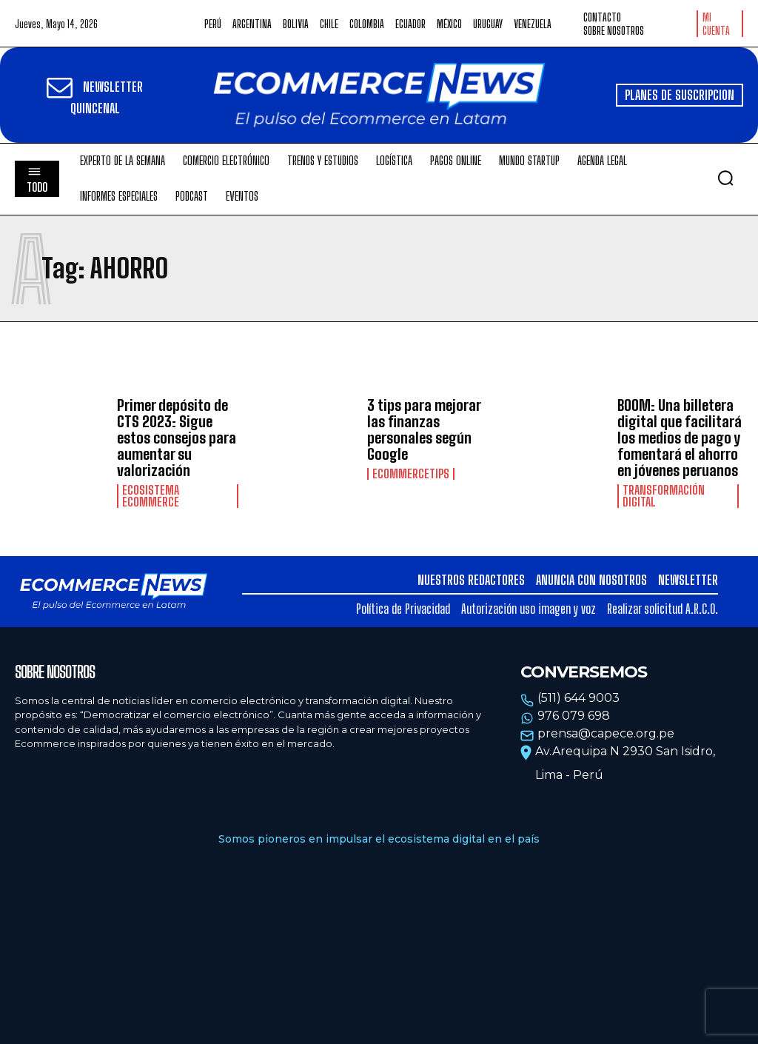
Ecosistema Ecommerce (150, 496)
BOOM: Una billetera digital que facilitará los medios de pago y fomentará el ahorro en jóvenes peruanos (679, 437)
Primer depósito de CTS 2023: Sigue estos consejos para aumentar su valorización (176, 437)
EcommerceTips (410, 474)
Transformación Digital (664, 496)
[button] (725, 177)
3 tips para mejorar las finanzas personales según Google (424, 429)
